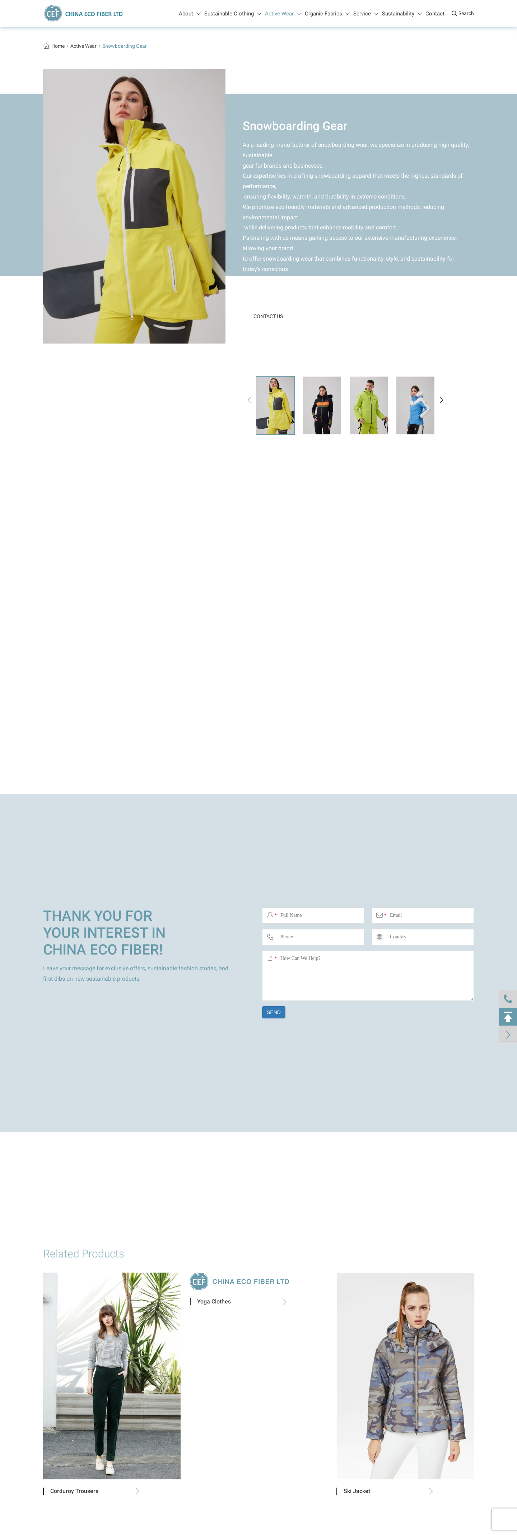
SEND (274, 1012)
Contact (434, 13)
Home (58, 46)
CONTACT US (268, 316)
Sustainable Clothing (232, 13)
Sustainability (402, 13)
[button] (249, 400)
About (190, 13)
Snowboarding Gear (124, 46)
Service (365, 13)
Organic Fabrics (327, 13)
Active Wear (283, 13)
